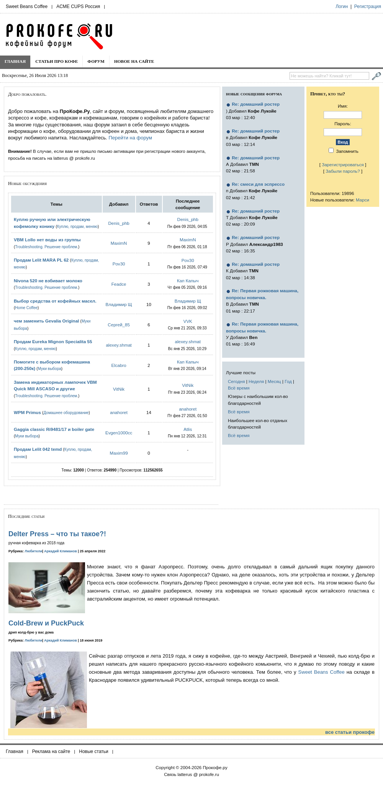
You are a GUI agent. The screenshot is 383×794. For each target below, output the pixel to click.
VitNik (118, 388)
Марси (362, 199)
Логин (342, 6)
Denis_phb (118, 223)
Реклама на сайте (51, 751)
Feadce (118, 284)
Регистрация (367, 6)
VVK (187, 321)
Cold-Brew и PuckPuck (46, 623)
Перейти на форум (130, 138)
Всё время (239, 387)
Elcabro (118, 365)
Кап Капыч (188, 280)
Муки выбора (49, 369)
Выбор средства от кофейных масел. (55, 300)
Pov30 (119, 263)
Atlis (187, 429)
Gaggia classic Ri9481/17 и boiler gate (54, 429)
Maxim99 (119, 452)
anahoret (119, 412)
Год (288, 381)
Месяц (274, 381)
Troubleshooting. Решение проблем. (46, 247)
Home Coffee (26, 308)
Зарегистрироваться (343, 164)
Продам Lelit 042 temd (38, 449)
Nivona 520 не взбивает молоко (48, 280)
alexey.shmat (118, 344)
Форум (96, 61)
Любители (34, 551)
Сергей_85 (119, 324)
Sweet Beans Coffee (26, 6)
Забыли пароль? (343, 171)
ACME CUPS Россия (78, 6)
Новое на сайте (134, 61)
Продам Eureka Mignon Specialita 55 (53, 341)
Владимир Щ (119, 304)
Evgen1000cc (118, 432)
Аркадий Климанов (60, 551)
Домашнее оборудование (65, 413)
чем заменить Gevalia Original (46, 320)
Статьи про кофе (56, 61)
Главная (15, 61)
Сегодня (236, 381)
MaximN (119, 243)
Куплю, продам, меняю (77, 226)
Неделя (256, 381)
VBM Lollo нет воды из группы (47, 239)
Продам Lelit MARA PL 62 (41, 259)
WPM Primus (28, 412)
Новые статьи (93, 751)
